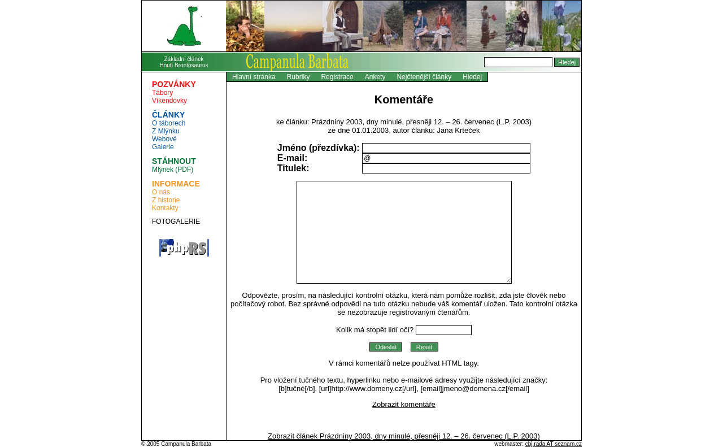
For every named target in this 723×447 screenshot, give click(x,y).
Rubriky (298, 77)
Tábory (162, 93)
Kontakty (165, 208)
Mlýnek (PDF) (172, 169)
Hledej (472, 77)
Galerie (163, 147)
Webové (164, 139)
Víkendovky (169, 101)
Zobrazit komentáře (403, 404)
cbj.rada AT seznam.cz (553, 444)
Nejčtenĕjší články (424, 77)
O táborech (168, 123)
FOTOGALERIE (176, 221)
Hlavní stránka (254, 77)
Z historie (166, 200)
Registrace (337, 77)
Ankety (375, 77)
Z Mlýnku (166, 131)
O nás (161, 192)
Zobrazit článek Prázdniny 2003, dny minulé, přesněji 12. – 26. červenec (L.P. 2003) (404, 436)
